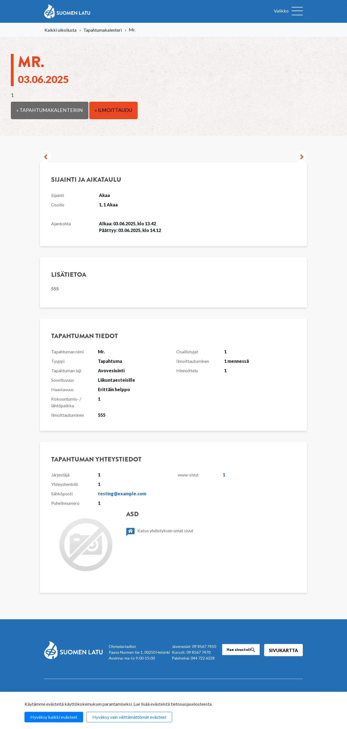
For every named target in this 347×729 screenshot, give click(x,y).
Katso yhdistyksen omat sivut (159, 532)
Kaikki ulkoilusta (60, 30)
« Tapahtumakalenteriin (49, 110)
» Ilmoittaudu (113, 110)
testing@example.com (122, 493)
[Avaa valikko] (288, 11)
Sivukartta (283, 650)
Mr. (43, 68)
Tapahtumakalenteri (102, 30)
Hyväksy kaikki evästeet (53, 717)
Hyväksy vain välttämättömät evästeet (129, 717)
